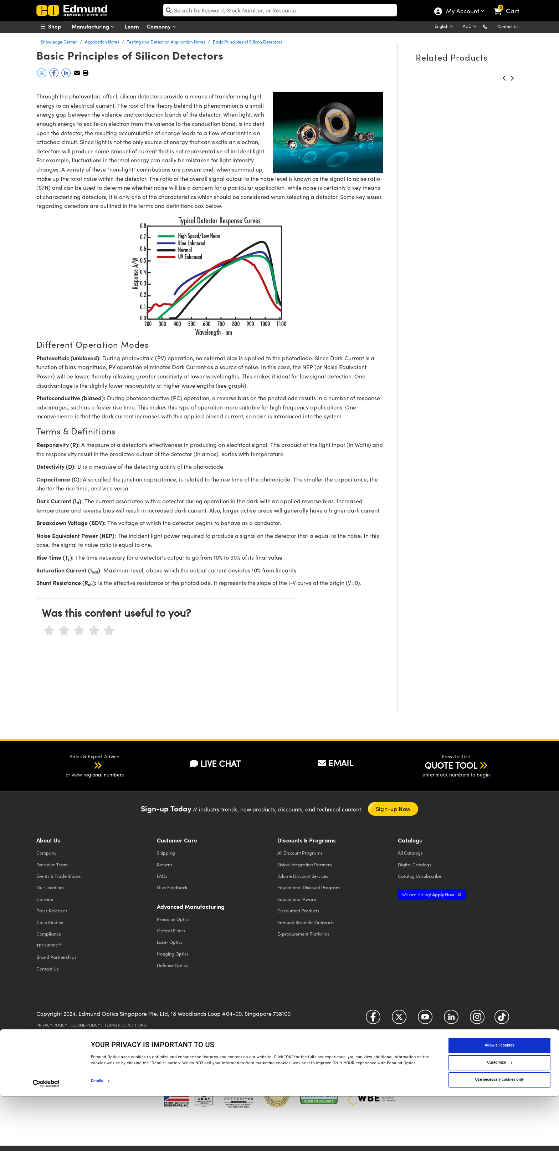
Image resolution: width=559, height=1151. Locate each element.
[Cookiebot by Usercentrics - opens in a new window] (46, 1138)
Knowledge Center (59, 42)
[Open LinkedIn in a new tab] (451, 1019)
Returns (165, 864)
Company (163, 26)
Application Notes (102, 42)
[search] (280, 10)
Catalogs (410, 853)
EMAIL (335, 762)
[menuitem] (58, 26)
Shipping (166, 853)
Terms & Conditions (125, 1025)
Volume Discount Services (302, 876)
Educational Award (297, 899)
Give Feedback (172, 887)
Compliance (48, 934)
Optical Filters (171, 930)
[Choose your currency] (471, 26)
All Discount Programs (300, 853)
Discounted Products (298, 910)
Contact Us (507, 26)
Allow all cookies (499, 1100)
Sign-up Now (393, 809)
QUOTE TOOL (451, 765)
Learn (132, 26)
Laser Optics (170, 942)
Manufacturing (95, 26)
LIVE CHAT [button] (215, 763)
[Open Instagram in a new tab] (477, 1019)
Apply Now (428, 894)
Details (97, 1135)
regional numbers (103, 774)
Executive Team (52, 864)
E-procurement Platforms (303, 934)
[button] (490, 26)
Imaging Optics (173, 954)
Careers (44, 899)
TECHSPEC (49, 945)
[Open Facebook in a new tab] (373, 1019)
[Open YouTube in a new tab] (425, 1019)
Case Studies (49, 922)
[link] (509, 5)
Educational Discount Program (308, 887)
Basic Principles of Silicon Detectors (247, 42)
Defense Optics (172, 965)
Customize (499, 1117)
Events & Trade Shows (58, 876)
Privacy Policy (51, 1025)
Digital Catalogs (414, 864)
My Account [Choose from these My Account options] (462, 12)
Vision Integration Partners (304, 864)
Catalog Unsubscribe (419, 876)
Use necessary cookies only (499, 1134)
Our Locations (50, 887)
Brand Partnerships (56, 957)
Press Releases (51, 910)
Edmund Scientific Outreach (305, 922)
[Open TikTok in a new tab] (501, 1019)
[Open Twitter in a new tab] (399, 1019)
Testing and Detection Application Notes (166, 42)
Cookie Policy (85, 1025)
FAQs (162, 876)
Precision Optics (173, 919)
